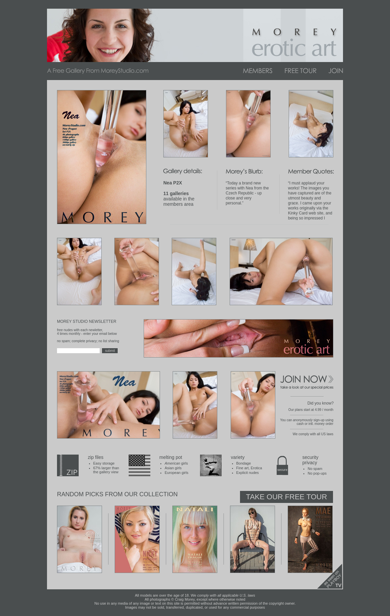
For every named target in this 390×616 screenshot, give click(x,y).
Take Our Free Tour (286, 497)
